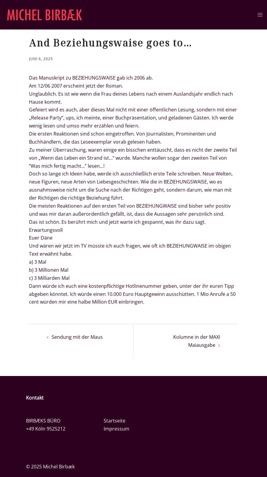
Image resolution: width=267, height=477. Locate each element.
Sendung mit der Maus (77, 337)
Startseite (114, 420)
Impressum (116, 428)
